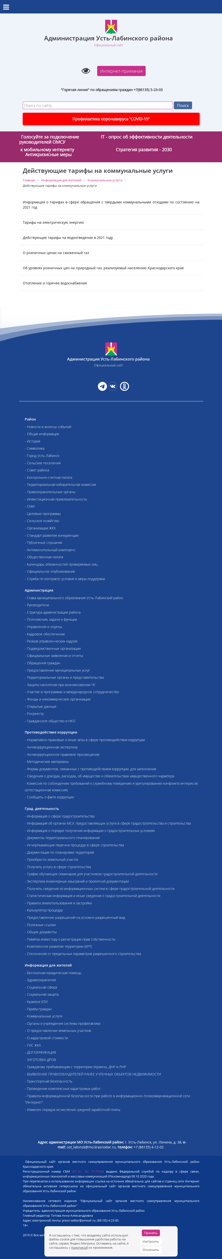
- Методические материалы (47, 761)
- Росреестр (34, 713)
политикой (79, 1247)
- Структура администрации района (52, 612)
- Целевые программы (43, 513)
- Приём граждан (38, 1009)
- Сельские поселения (43, 463)
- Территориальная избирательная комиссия (60, 484)
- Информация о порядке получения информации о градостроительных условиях (90, 830)
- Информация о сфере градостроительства (59, 816)
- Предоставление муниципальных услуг (57, 670)
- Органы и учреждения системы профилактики (62, 1023)
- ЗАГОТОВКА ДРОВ (40, 1059)
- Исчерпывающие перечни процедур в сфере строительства (74, 845)
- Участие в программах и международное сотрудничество (72, 691)
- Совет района (37, 470)
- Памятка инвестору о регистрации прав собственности (70, 939)
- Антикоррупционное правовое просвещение (62, 754)
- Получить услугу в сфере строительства (58, 866)
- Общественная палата (44, 557)
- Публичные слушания (43, 542)
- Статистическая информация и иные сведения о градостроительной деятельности (92, 895)
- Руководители (37, 605)
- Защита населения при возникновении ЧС (60, 684)
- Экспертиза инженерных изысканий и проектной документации (77, 881)
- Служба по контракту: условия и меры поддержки (65, 578)
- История (32, 441)
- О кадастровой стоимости (46, 1038)
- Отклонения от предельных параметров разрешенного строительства (83, 953)
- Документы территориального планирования (62, 837)
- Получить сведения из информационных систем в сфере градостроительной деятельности (99, 888)
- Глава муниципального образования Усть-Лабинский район (74, 597)
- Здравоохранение (40, 980)
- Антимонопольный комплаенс (50, 550)
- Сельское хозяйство (42, 520)
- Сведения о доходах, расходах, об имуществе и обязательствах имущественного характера (99, 776)
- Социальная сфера (41, 987)
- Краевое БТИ (36, 1001)
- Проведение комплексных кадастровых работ (63, 1088)
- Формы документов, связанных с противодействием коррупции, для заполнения (90, 769)
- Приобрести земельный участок (51, 859)
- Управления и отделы (43, 626)
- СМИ (30, 506)
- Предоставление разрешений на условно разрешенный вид (75, 917)
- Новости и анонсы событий (48, 426)
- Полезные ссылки (40, 924)
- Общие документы (41, 932)
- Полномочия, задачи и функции (51, 619)
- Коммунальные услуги (43, 1016)
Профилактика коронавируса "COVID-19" (111, 119)
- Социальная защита (42, 994)
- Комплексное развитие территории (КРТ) (58, 946)
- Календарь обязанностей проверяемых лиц (61, 564)
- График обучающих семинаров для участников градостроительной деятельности (91, 874)
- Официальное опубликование (50, 571)
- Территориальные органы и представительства (64, 677)
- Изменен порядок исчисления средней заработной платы (72, 1109)
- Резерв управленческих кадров (51, 641)
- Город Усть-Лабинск (42, 455)
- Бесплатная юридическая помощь (53, 972)
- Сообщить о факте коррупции (49, 797)
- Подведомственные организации (53, 648)
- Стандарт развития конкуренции (51, 535)
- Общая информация (42, 433)
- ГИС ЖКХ (33, 1045)
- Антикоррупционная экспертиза (51, 747)
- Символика (34, 448)
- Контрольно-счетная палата (48, 477)
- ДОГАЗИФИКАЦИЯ (40, 1052)
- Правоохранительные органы (50, 492)
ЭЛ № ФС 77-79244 (88, 1171)
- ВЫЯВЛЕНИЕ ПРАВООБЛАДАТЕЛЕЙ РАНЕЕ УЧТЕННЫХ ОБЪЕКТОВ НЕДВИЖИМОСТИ (93, 1074)
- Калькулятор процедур (44, 910)
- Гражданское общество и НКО (50, 721)
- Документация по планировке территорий (59, 852)
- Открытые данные (40, 706)
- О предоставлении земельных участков (58, 1030)
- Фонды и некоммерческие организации (58, 699)
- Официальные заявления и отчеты (54, 655)
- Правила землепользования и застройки (58, 903)
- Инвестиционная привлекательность (56, 499)
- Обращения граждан (42, 663)
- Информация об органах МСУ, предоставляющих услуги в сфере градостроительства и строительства (108, 823)
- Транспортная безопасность (48, 1081)
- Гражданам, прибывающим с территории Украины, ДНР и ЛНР (75, 1066)
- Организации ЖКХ (40, 528)
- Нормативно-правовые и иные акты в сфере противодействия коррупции (85, 739)
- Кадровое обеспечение (45, 634)
